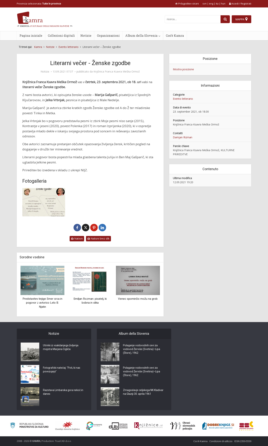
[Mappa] (241, 19)
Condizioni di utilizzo (220, 441)
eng (211, 3)
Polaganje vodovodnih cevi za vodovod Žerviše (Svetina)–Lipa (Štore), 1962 (141, 349)
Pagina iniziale (31, 35)
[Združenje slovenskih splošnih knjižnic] (148, 426)
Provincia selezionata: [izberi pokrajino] (39, 3)
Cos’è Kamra (175, 35)
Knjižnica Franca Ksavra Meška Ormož (116, 71)
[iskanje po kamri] (193, 19)
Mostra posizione (183, 69)
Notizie (85, 35)
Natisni (77, 238)
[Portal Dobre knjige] (218, 426)
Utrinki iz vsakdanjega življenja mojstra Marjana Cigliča (60, 347)
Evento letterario (183, 98)
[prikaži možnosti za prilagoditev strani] (187, 3)
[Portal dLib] (118, 426)
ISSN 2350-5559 (242, 441)
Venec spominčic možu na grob (138, 298)
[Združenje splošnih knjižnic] (246, 426)
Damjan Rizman (182, 137)
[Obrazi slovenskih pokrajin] (182, 426)
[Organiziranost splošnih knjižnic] (67, 426)
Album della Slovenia (141, 35)
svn (204, 3)
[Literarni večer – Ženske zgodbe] (43, 202)
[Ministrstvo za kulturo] (29, 426)
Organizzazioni (108, 35)
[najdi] (225, 19)
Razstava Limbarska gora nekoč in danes (63, 392)
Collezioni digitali (61, 35)
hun (223, 3)
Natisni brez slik (98, 238)
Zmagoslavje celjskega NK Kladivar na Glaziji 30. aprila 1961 (143, 392)
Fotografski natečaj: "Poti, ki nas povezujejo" (61, 369)
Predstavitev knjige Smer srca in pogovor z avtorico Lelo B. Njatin (42, 302)
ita (217, 3)
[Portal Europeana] (94, 426)
